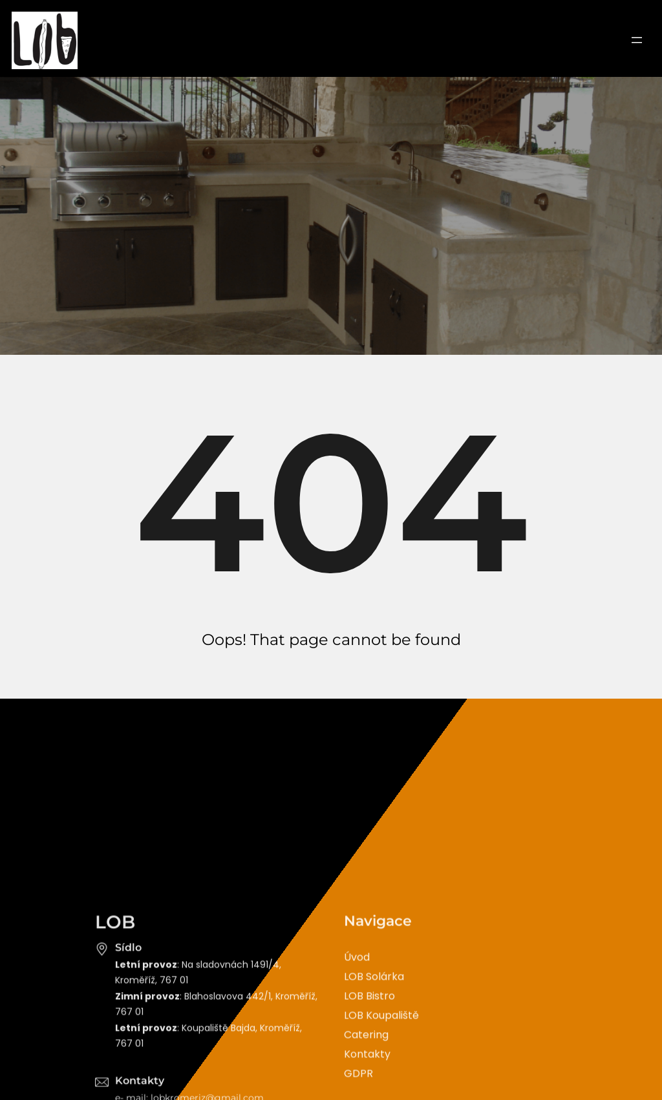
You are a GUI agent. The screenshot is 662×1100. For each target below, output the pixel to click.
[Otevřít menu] (636, 40)
